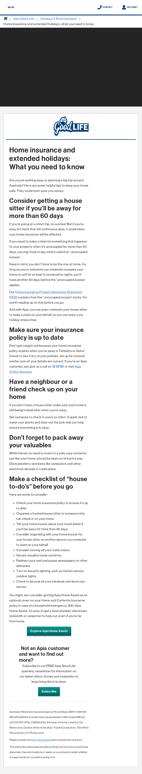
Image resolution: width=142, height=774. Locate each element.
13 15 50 (58, 366)
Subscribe (49, 691)
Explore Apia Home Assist (49, 631)
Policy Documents (41, 739)
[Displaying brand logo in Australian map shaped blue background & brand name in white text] (71, 8)
